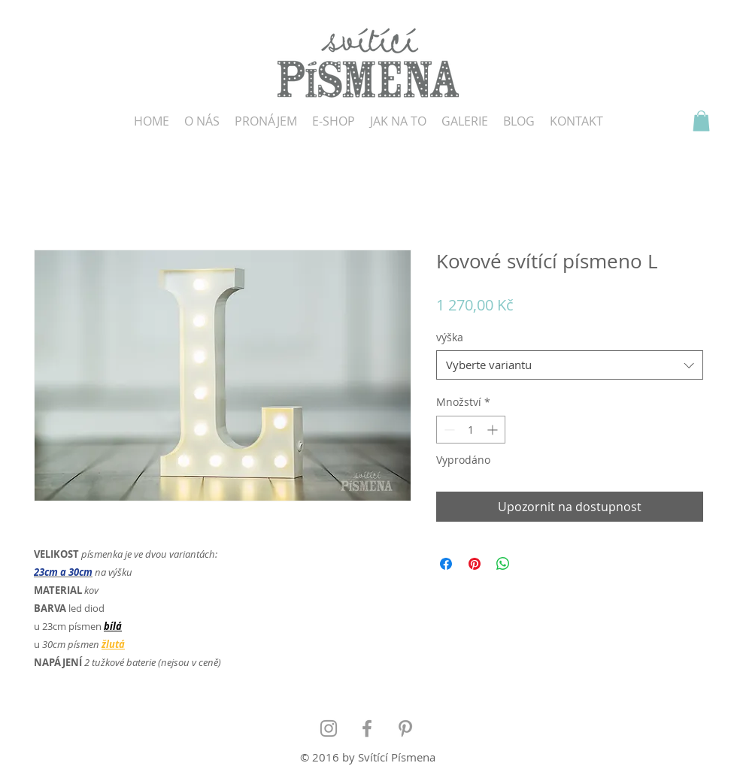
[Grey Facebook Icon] (367, 728)
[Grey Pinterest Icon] (405, 728)
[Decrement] (447, 429)
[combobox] (569, 365)
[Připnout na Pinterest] (475, 564)
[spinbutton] (470, 429)
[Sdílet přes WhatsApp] (503, 564)
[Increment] (493, 429)
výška (449, 337)
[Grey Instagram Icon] (328, 728)
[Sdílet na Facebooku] (446, 564)
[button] (701, 121)
